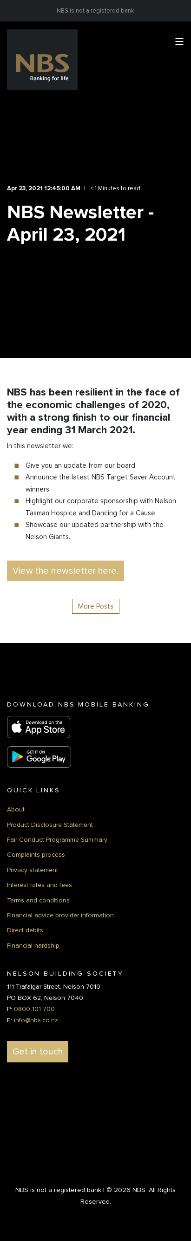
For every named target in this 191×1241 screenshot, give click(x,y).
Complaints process (36, 855)
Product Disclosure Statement (50, 825)
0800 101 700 (34, 1009)
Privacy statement (32, 870)
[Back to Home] (42, 59)
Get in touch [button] (38, 1051)
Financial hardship (33, 946)
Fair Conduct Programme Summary (57, 840)
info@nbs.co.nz (36, 1020)
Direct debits (25, 930)
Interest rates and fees (39, 885)
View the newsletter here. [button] (66, 570)
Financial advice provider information (60, 915)
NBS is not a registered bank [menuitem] (95, 10)
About (16, 809)
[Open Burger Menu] (179, 41)
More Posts (95, 606)
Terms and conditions (38, 900)
